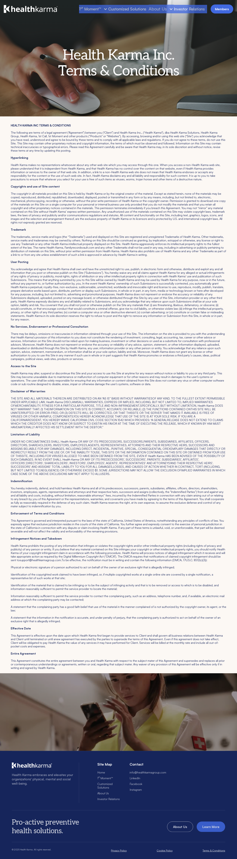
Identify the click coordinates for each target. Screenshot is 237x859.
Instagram (136, 789)
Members (222, 9)
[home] (31, 9)
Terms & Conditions (214, 850)
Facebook (136, 784)
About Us (158, 9)
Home (101, 772)
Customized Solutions (127, 8)
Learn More (210, 828)
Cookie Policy (165, 850)
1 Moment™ (105, 778)
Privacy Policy (119, 850)
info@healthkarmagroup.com (148, 772)
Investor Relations (189, 8)
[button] (93, 9)
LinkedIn (135, 778)
